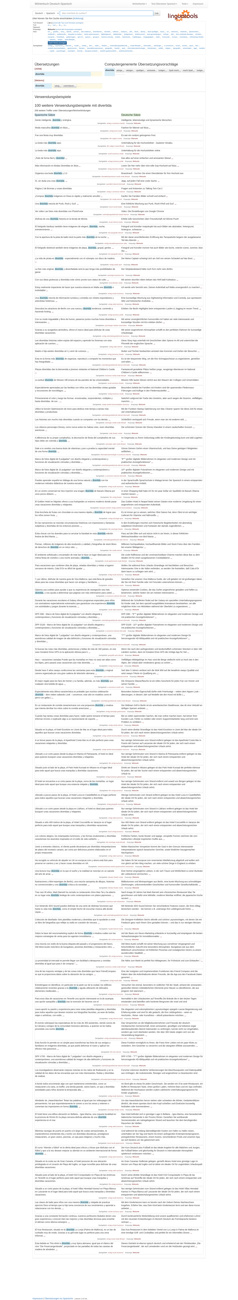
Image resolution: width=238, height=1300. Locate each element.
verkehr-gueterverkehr (108, 51)
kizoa (162, 32)
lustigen (163, 70)
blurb (136, 32)
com (54, 25)
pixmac (76, 32)
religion (168, 48)
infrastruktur (152, 48)
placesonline (193, 32)
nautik (52, 51)
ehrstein (198, 34)
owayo (60, 39)
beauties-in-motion (75, 34)
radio (97, 46)
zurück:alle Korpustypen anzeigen (68, 29)
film (90, 46)
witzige (120, 70)
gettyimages (70, 37)
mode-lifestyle (135, 46)
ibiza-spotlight (153, 32)
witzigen (130, 70)
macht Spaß (188, 70)
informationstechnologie (136, 48)
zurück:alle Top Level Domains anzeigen (68, 23)
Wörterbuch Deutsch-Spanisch (53, 3)
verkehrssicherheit (125, 51)
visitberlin (51, 34)
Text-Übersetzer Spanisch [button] (164, 4)
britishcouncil (140, 34)
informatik (147, 46)
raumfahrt (71, 51)
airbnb (68, 32)
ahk (130, 32)
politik (161, 48)
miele (158, 37)
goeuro (87, 37)
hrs (49, 32)
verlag (50, 46)
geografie (108, 48)
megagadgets (148, 37)
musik (76, 46)
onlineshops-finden (197, 37)
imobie (117, 37)
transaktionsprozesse (95, 48)
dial (172, 34)
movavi (174, 37)
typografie (176, 48)
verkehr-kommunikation (56, 48)
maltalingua (136, 37)
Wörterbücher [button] (139, 4)
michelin (107, 32)
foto (196, 46)
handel (116, 48)
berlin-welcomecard (91, 34)
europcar (51, 37)
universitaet (187, 48)
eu (65, 25)
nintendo (183, 32)
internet (68, 46)
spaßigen (140, 70)
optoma (52, 39)
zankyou (124, 32)
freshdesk (60, 37)
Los (156, 13)
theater (104, 46)
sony (62, 32)
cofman (166, 34)
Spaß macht (174, 70)
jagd (195, 48)
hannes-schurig (107, 37)
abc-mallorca (86, 32)
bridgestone (128, 34)
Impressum (198, 4)
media (84, 46)
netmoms (174, 32)
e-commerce (168, 46)
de (60, 25)
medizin (202, 48)
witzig (58, 86)
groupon (96, 37)
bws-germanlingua (154, 34)
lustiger (200, 70)
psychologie (60, 51)
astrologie (157, 46)
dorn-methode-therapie (184, 34)
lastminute (126, 37)
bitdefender (117, 34)
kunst (178, 46)
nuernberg (183, 37)
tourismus (59, 46)
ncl (168, 32)
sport (191, 46)
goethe (55, 32)
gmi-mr (80, 37)
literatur (82, 48)
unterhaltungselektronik (118, 46)
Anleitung (78, 18)
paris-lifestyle (70, 39)
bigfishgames (106, 34)
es (49, 25)
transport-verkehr (91, 51)
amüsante (151, 70)
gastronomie (72, 48)
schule (184, 46)
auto (123, 48)
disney (143, 32)
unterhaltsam (69, 86)
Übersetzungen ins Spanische (59, 1298)
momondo (166, 37)
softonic (115, 32)
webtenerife (61, 34)
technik (80, 51)
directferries (97, 32)
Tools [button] (185, 4)
